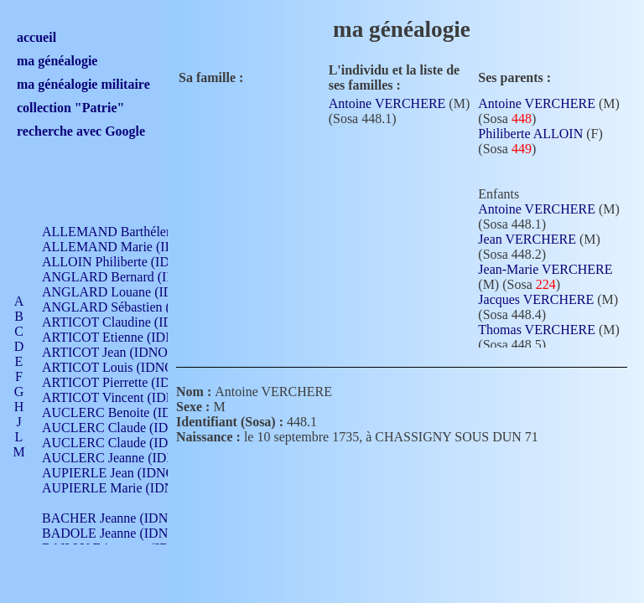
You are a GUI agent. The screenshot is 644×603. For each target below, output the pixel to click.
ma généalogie (57, 61)
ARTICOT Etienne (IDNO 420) (127, 337)
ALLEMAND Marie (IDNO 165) (132, 247)
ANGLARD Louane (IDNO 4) (124, 292)
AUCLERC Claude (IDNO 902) (129, 427)
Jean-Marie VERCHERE (545, 269)
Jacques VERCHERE (536, 299)
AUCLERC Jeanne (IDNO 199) (128, 458)
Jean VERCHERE (527, 239)
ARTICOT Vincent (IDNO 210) (127, 397)
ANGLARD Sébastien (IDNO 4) (130, 307)
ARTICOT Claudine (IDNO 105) (131, 322)
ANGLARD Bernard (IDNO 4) (126, 277)
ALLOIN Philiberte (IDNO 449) (129, 262)
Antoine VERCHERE (387, 103)
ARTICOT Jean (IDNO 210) (118, 352)
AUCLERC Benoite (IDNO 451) (130, 412)
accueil (36, 37)
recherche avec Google (81, 131)
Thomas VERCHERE (536, 329)
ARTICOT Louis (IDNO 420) (122, 367)
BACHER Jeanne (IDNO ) (113, 518)
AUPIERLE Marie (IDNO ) (116, 488)
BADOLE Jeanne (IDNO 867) (123, 533)
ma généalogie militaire (83, 84)
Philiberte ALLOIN (530, 133)
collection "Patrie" (70, 107)
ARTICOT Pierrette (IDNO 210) (129, 382)
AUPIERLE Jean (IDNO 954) (122, 473)
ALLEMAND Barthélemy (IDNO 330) (147, 231)
